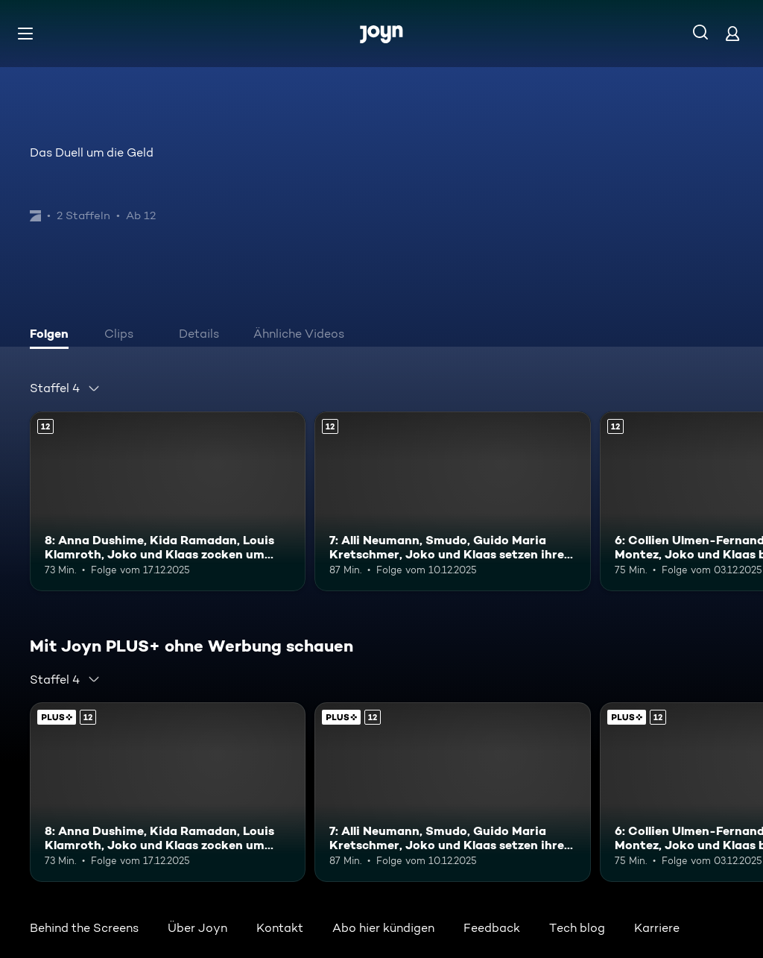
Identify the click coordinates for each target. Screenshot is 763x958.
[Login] (732, 33)
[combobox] (65, 388)
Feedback (491, 928)
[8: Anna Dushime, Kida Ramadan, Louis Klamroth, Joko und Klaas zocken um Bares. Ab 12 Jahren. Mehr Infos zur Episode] (167, 501)
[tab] (53, 335)
